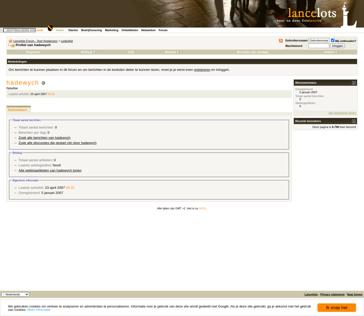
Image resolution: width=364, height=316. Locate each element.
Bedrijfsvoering (91, 30)
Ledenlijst (67, 40)
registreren (202, 70)
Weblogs (88, 52)
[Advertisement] (182, 252)
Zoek (40, 30)
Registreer (33, 52)
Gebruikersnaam (296, 40)
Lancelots (311, 294)
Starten (73, 30)
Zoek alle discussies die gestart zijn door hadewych (57, 143)
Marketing (111, 30)
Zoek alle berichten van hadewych (44, 138)
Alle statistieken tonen (342, 112)
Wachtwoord (293, 45)
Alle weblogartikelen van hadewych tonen (50, 170)
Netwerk (172, 52)
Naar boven (354, 294)
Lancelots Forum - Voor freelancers (35, 40)
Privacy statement (332, 294)
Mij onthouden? (343, 40)
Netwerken (148, 30)
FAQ (131, 52)
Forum (163, 30)
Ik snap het (336, 307)
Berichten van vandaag (252, 52)
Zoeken (331, 52)
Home (60, 30)
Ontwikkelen (129, 30)
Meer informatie (38, 310)
